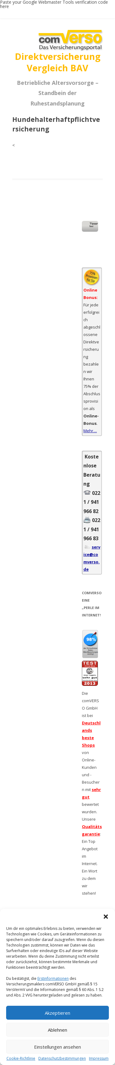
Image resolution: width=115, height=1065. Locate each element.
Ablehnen (57, 1030)
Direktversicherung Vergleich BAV (58, 62)
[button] (106, 917)
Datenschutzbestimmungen (62, 1058)
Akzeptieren (57, 1013)
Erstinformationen (53, 978)
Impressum (99, 1058)
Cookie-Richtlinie (20, 1058)
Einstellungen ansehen (57, 1047)
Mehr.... (90, 430)
